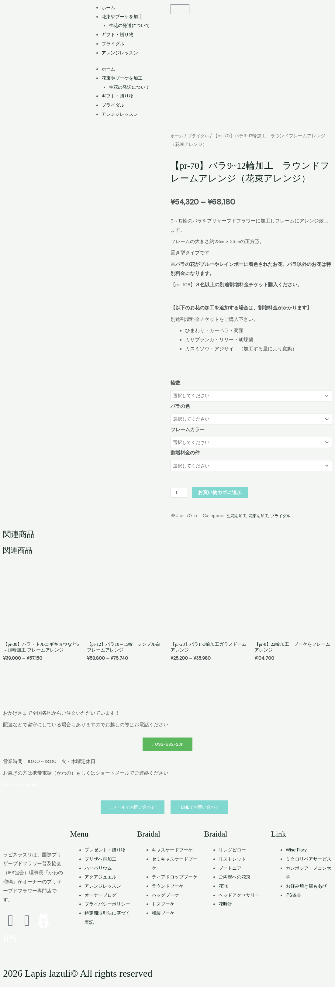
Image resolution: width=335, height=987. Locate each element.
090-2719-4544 (22, 788)
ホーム (109, 7)
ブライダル (114, 43)
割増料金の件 (185, 455)
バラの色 (180, 407)
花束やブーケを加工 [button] (123, 16)
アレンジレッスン (121, 53)
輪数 (175, 383)
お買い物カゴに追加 (221, 495)
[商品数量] (179, 495)
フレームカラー (188, 431)
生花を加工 (237, 518)
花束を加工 (260, 518)
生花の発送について (131, 25)
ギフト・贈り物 (119, 34)
